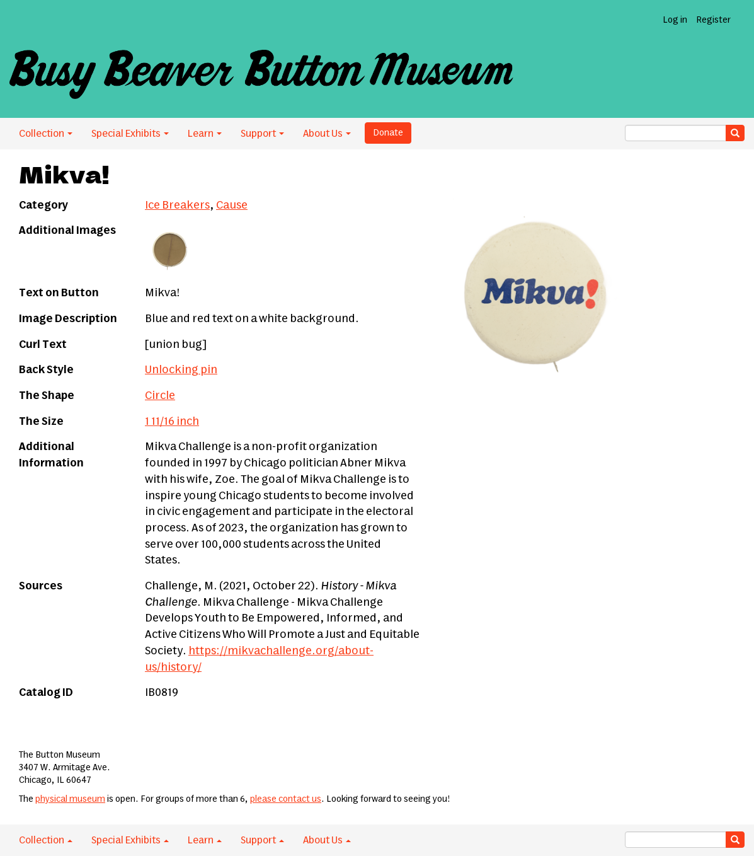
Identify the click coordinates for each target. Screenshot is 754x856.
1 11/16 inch (172, 421)
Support (262, 134)
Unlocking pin (181, 370)
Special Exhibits (130, 134)
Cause (232, 205)
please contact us (285, 799)
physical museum (70, 799)
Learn (205, 134)
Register (713, 20)
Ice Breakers (177, 205)
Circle (160, 396)
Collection (45, 134)
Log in (675, 20)
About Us (327, 134)
